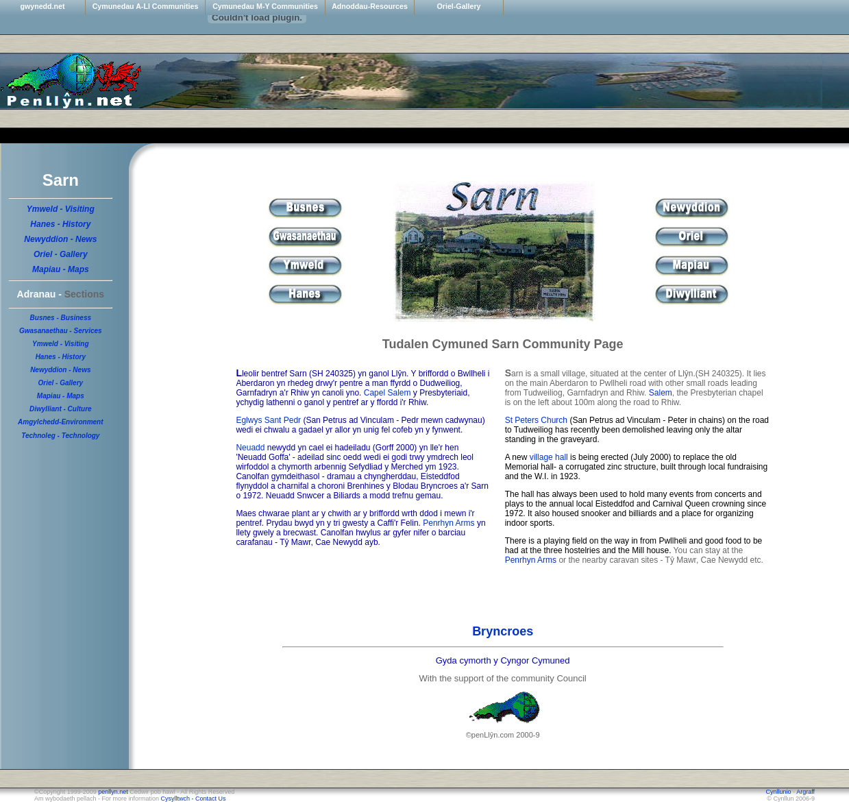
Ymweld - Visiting (61, 209)
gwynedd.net (42, 6)
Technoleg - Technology (60, 435)
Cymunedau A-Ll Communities (146, 6)
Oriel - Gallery (61, 254)
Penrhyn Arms (448, 523)
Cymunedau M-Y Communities (265, 6)
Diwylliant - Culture (60, 409)
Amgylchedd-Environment (60, 422)
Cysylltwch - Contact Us (193, 798)
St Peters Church (536, 420)
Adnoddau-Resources (370, 6)
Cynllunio (779, 791)
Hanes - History (60, 224)
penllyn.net (113, 791)
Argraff (805, 791)
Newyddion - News (60, 239)
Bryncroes (502, 631)
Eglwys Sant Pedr (268, 420)
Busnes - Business (60, 317)
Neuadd (250, 447)
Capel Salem (387, 393)
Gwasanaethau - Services (60, 331)
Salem (660, 393)
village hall (549, 457)
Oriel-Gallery (459, 6)
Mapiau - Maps (60, 269)
